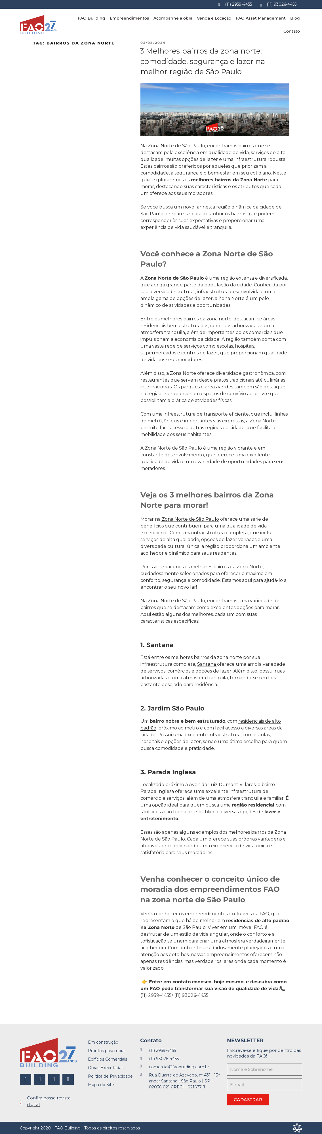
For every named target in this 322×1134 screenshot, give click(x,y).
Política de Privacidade (110, 1076)
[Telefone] (235, 4)
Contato (291, 31)
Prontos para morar (107, 1050)
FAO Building (91, 18)
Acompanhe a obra (172, 18)
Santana (207, 664)
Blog (295, 18)
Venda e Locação (214, 18)
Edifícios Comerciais (107, 1059)
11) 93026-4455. (192, 995)
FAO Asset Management (261, 18)
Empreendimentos (129, 18)
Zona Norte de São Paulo (190, 519)
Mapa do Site (101, 1084)
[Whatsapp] (278, 4)
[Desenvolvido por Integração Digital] (297, 1128)
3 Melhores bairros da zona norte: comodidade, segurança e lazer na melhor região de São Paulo (202, 61)
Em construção (103, 1042)
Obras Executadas (105, 1067)
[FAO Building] (38, 24)
